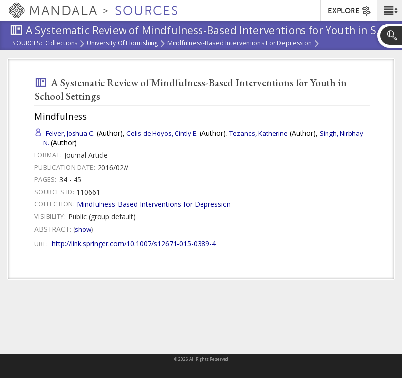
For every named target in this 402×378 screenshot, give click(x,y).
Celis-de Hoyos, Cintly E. (162, 133)
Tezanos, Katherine (258, 133)
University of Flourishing (122, 43)
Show (83, 229)
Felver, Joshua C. (70, 133)
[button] (389, 10)
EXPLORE (350, 11)
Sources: (27, 43)
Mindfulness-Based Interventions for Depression (239, 43)
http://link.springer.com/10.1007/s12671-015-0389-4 (134, 243)
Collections (61, 43)
